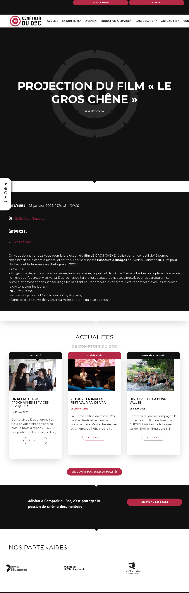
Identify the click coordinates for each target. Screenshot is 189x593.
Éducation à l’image (115, 20)
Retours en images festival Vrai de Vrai (89, 400)
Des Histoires (22, 242)
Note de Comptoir (153, 355)
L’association (145, 20)
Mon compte (101, 2)
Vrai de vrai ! (94, 355)
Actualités (169, 20)
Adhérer (156, 2)
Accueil (52, 20)
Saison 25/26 (71, 20)
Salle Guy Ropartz (30, 219)
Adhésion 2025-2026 (154, 502)
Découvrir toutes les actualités (94, 471)
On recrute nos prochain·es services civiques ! (30, 402)
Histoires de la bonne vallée (149, 400)
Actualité (35, 355)
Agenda (91, 20)
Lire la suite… (37, 440)
